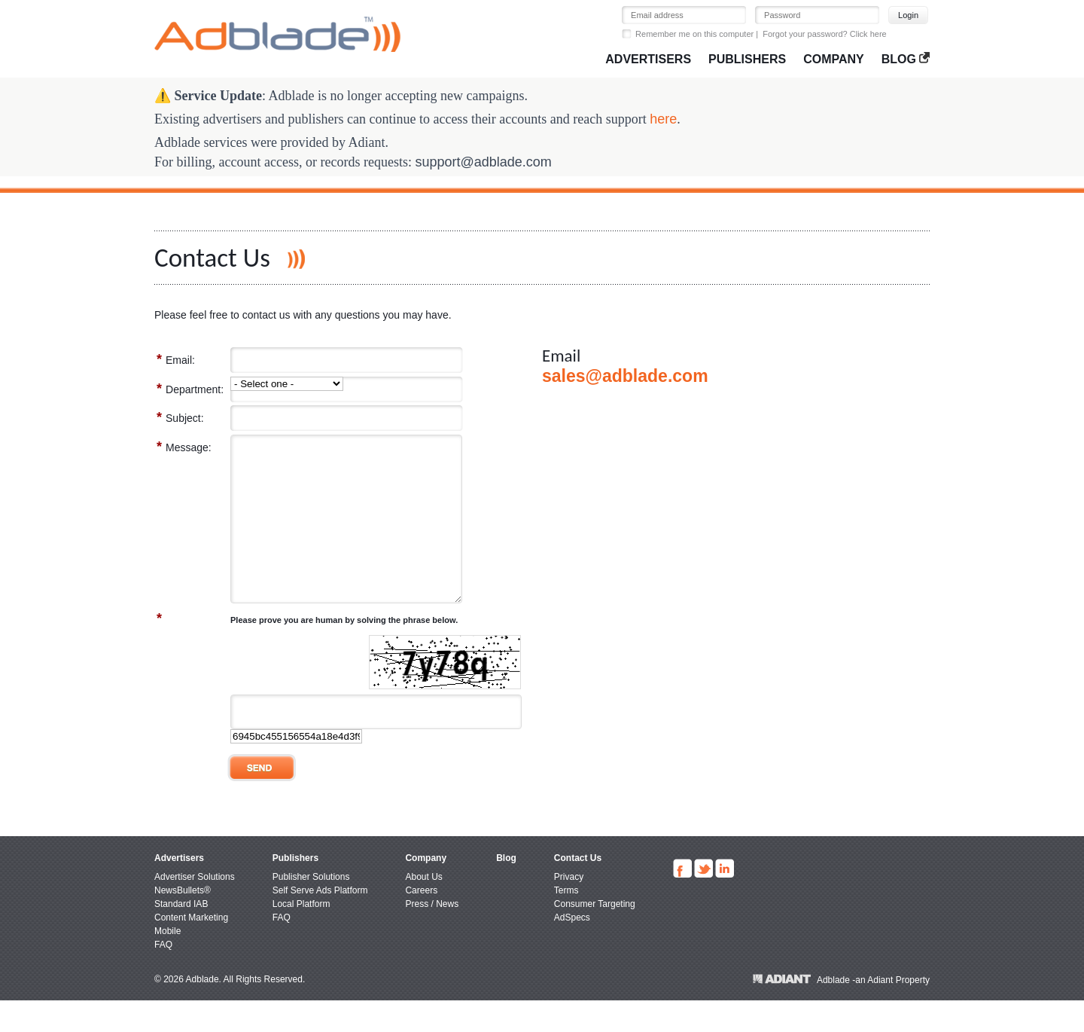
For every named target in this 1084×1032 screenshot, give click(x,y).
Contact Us (577, 889)
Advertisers (648, 59)
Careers (421, 922)
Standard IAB (181, 935)
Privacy (568, 908)
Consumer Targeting (594, 935)
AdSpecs (572, 949)
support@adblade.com (483, 161)
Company (833, 59)
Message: (184, 446)
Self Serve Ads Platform (320, 922)
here (663, 119)
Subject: (180, 417)
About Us (423, 908)
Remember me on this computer (694, 33)
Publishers (747, 59)
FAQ (163, 976)
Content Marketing (191, 949)
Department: (190, 388)
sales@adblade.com (625, 376)
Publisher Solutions (311, 908)
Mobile (167, 962)
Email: (176, 359)
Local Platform (301, 935)
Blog (906, 59)
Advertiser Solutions (194, 908)
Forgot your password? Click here (824, 33)
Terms (566, 922)
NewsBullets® (182, 922)
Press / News (431, 935)
